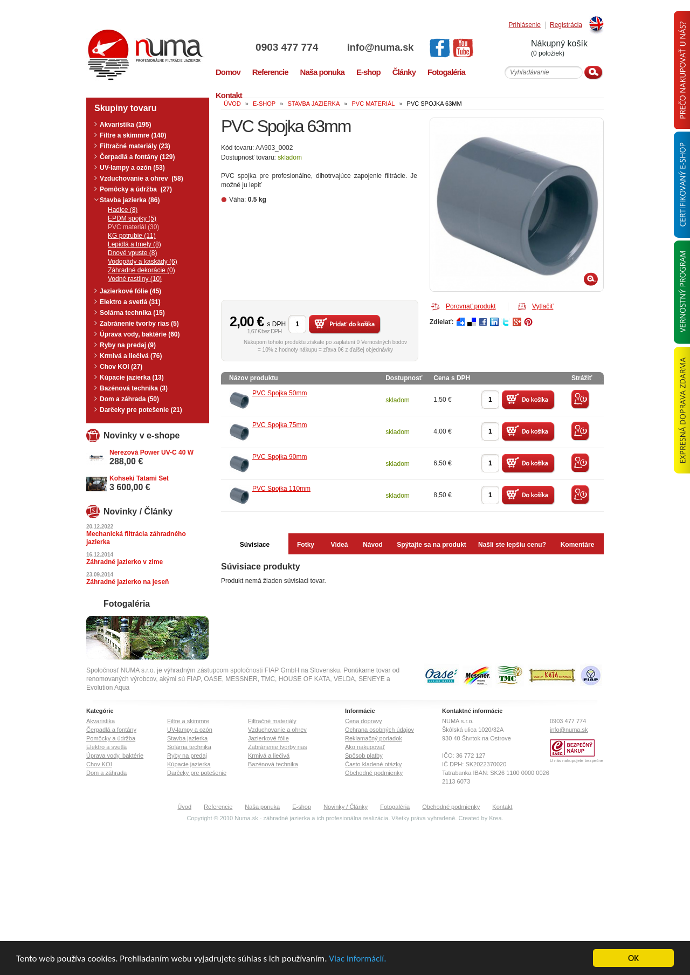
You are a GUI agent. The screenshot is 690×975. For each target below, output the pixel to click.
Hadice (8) (122, 210)
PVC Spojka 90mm (279, 457)
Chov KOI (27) (121, 366)
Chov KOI (99, 764)
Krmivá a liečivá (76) (131, 356)
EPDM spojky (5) (132, 218)
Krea (495, 818)
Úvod (184, 807)
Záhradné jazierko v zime (124, 562)
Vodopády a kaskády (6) (142, 261)
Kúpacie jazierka (189, 764)
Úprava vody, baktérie (114, 755)
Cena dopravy (363, 721)
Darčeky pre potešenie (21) (141, 410)
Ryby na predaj (187, 755)
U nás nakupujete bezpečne (576, 760)
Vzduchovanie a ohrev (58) (141, 178)
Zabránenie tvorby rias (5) (139, 323)
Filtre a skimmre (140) (133, 135)
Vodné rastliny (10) (135, 279)
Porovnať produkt (471, 306)
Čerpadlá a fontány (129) (137, 157)
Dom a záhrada (106, 773)
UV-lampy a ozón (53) (132, 167)
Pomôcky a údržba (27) (136, 189)
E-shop (301, 807)
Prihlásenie (525, 25)
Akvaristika (100, 721)
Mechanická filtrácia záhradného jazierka (136, 538)
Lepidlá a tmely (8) (134, 244)
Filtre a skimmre (188, 721)
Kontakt (502, 807)
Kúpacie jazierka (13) (132, 377)
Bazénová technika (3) (134, 388)
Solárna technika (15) (132, 313)
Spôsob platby (364, 755)
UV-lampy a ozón (189, 729)
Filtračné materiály (272, 721)
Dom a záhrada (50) (129, 399)
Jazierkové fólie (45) (130, 291)
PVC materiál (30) (133, 227)
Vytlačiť (542, 306)
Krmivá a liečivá (268, 755)
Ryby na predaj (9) (128, 345)
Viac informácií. (357, 958)
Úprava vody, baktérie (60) (140, 334)
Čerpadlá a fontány (111, 729)
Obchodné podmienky (374, 773)
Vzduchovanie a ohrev (277, 729)
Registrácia (566, 25)
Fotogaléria (395, 807)
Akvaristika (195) (125, 124)
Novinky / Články (345, 807)
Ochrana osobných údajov (379, 729)
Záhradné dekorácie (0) (141, 270)
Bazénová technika (273, 764)
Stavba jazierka (187, 738)
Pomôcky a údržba (110, 738)
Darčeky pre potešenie (196, 773)
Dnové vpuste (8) (132, 253)
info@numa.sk (380, 47)
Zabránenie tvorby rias (277, 747)
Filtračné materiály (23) (135, 146)
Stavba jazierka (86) (130, 200)
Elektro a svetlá (106, 747)
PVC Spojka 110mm (281, 488)
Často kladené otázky (373, 764)
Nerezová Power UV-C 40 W (151, 452)
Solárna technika (189, 747)
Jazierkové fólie (268, 738)
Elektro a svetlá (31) (130, 302)
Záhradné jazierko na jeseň (127, 582)
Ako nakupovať (365, 747)
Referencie (218, 807)
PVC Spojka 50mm (279, 393)
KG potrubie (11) (132, 235)
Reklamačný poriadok (373, 738)
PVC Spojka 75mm (279, 425)
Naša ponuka (262, 807)
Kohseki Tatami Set (139, 478)
